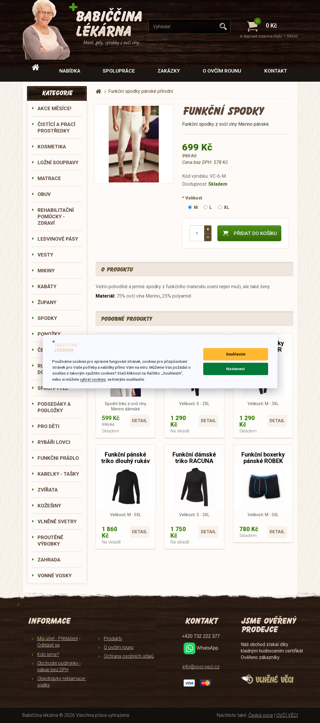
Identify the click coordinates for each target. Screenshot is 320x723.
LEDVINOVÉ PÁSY (58, 239)
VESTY (45, 255)
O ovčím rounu (222, 71)
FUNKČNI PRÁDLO (58, 458)
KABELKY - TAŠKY (58, 474)
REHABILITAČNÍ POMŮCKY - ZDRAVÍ (56, 216)
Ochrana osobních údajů (129, 656)
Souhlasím (235, 354)
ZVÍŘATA (48, 490)
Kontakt (275, 71)
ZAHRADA (49, 560)
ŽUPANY (47, 302)
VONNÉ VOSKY (55, 575)
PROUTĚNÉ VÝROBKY (50, 540)
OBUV (44, 194)
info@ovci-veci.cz (200, 667)
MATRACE (49, 178)
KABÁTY (47, 286)
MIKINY (46, 271)
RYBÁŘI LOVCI (54, 442)
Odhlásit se (48, 645)
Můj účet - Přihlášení (57, 638)
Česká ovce (260, 715)
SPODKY (47, 318)
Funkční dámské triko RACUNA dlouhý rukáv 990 (194, 461)
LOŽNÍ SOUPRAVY (58, 162)
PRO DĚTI (49, 426)
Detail (139, 420)
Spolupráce (119, 71)
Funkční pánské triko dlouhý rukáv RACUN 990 (125, 461)
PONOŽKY (49, 334)
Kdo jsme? (48, 654)
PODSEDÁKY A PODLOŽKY (54, 407)
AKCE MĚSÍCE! (55, 108)
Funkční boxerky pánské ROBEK (263, 457)
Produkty (113, 638)
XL (223, 207)
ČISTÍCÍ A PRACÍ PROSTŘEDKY (56, 127)
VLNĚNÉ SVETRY (57, 521)
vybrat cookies (93, 379)
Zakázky (169, 71)
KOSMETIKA (52, 147)
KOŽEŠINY (49, 506)
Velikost (193, 198)
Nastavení (235, 369)
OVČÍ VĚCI (287, 715)
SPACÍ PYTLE (53, 388)
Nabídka (69, 71)
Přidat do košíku (249, 233)
